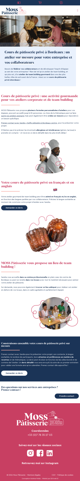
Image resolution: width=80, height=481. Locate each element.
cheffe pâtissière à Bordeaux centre (41, 123)
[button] (77, 10)
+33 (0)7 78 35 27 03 (40, 435)
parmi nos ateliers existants (12, 116)
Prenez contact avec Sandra (13, 123)
